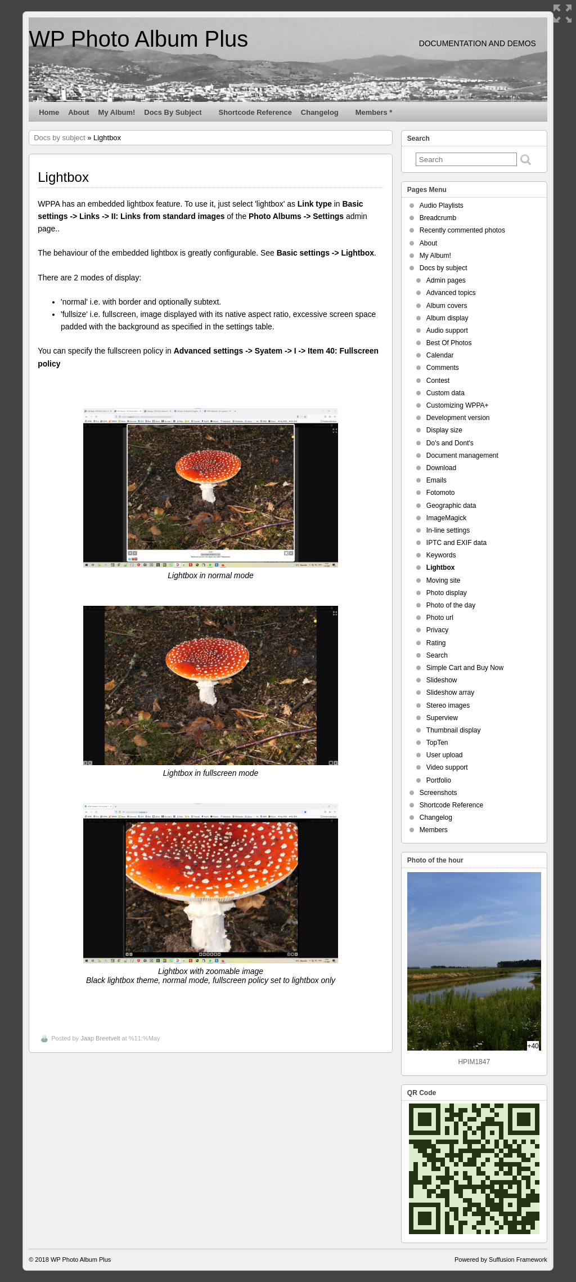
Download (441, 468)
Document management (462, 455)
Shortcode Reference (255, 112)
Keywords (441, 555)
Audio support (447, 330)
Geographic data (451, 506)
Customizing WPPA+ (457, 405)
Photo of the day (450, 605)
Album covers (446, 306)
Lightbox (440, 567)
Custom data (445, 393)
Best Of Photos (449, 343)
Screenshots (438, 793)
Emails (436, 480)
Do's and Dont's (450, 443)
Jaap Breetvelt (100, 1038)
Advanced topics (451, 293)
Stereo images (448, 705)
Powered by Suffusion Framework (500, 1259)
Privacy (437, 630)
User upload (444, 755)
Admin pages (446, 280)
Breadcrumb (438, 218)
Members (434, 830)
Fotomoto (440, 493)
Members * (374, 112)
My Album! (117, 112)
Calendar (440, 355)
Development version (458, 418)
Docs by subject (177, 115)
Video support (447, 767)
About (78, 112)
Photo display (446, 593)
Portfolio (438, 780)
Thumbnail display (453, 730)
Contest (437, 381)
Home (49, 112)
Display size (444, 430)
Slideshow (441, 680)
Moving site (443, 580)
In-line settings (448, 530)
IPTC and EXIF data (456, 543)
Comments (442, 368)
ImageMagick (446, 518)
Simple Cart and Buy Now (464, 668)
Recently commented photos (462, 230)
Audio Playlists (442, 205)
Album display (447, 318)
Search (437, 655)
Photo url (439, 618)
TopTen (437, 743)
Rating (436, 643)
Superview (442, 718)
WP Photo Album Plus (138, 38)
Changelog (324, 115)
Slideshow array (450, 692)
